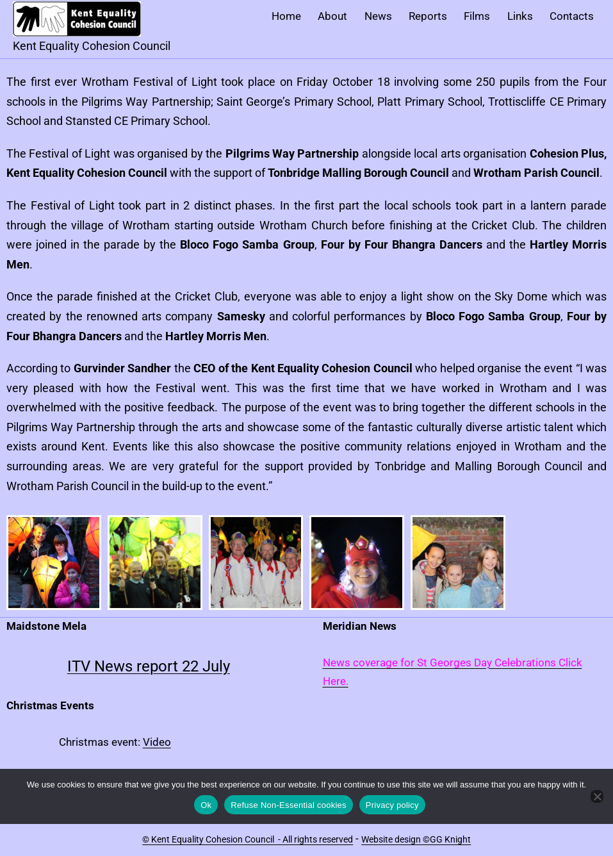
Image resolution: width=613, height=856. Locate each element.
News (378, 16)
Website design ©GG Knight (416, 839)
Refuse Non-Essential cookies (288, 805)
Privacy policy (392, 805)
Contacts (572, 16)
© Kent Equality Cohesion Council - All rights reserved (247, 839)
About (332, 16)
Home (286, 16)
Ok (205, 805)
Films (477, 16)
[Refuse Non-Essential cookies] (597, 796)
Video (157, 742)
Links (520, 16)
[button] (53, 562)
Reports (428, 16)
